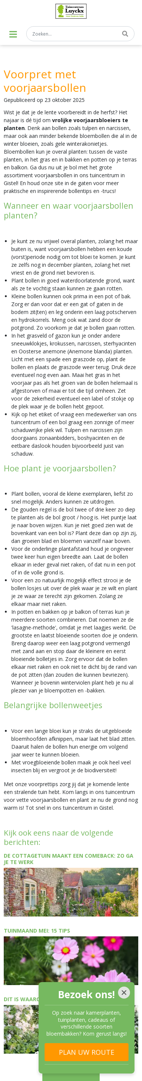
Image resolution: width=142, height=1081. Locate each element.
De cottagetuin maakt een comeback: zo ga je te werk (68, 859)
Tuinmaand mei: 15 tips (37, 930)
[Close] (124, 993)
